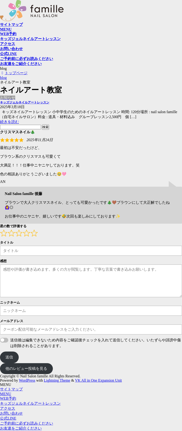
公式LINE (8, 418)
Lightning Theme (57, 380)
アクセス (7, 408)
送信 (9, 357)
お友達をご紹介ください (21, 428)
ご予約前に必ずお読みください (26, 423)
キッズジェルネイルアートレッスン (24, 102)
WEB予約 (8, 398)
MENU (5, 394)
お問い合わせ (11, 413)
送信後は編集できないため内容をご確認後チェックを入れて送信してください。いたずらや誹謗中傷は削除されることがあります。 (95, 343)
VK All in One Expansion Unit (98, 380)
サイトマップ (11, 389)
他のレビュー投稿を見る (26, 368)
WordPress (27, 380)
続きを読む (9, 122)
